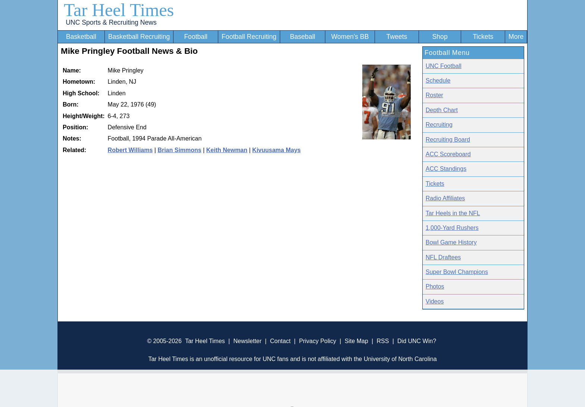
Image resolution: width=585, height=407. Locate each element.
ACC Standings (446, 169)
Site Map (356, 341)
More (516, 36)
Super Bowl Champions (457, 272)
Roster (434, 95)
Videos (435, 301)
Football (195, 36)
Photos (435, 286)
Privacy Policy (317, 341)
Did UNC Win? (416, 341)
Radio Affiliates (445, 198)
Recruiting (439, 124)
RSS (382, 341)
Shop (440, 36)
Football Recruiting (249, 36)
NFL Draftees (443, 257)
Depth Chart (442, 110)
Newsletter (247, 341)
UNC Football (444, 66)
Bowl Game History (451, 242)
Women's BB (350, 36)
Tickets (483, 36)
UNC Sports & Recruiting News (111, 22)
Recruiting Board (448, 139)
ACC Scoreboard (448, 154)
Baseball (302, 36)
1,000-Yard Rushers (452, 228)
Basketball (81, 36)
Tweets (396, 36)
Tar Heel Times (119, 10)
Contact (280, 341)
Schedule (438, 80)
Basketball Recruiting (139, 36)
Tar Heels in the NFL (453, 213)
